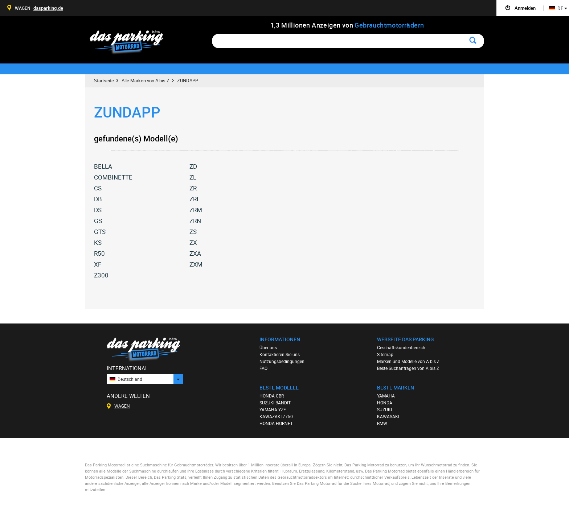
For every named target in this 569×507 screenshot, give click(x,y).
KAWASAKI (388, 416)
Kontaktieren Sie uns (279, 354)
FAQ (263, 368)
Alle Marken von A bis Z (145, 80)
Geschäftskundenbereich (401, 347)
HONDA (384, 402)
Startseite (104, 80)
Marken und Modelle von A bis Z (408, 361)
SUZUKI (384, 409)
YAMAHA (386, 396)
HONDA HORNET (276, 423)
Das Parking (131, 42)
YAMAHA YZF (272, 409)
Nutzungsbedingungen (281, 361)
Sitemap (385, 354)
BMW (382, 423)
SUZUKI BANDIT (275, 402)
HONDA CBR (271, 396)
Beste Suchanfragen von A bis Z (408, 368)
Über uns (268, 347)
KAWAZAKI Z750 (276, 416)
